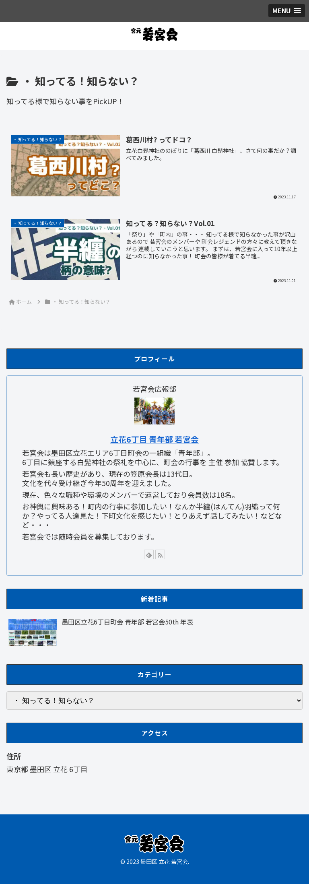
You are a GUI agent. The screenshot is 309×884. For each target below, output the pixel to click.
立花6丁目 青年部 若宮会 (154, 439)
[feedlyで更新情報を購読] (149, 554)
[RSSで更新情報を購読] (160, 554)
